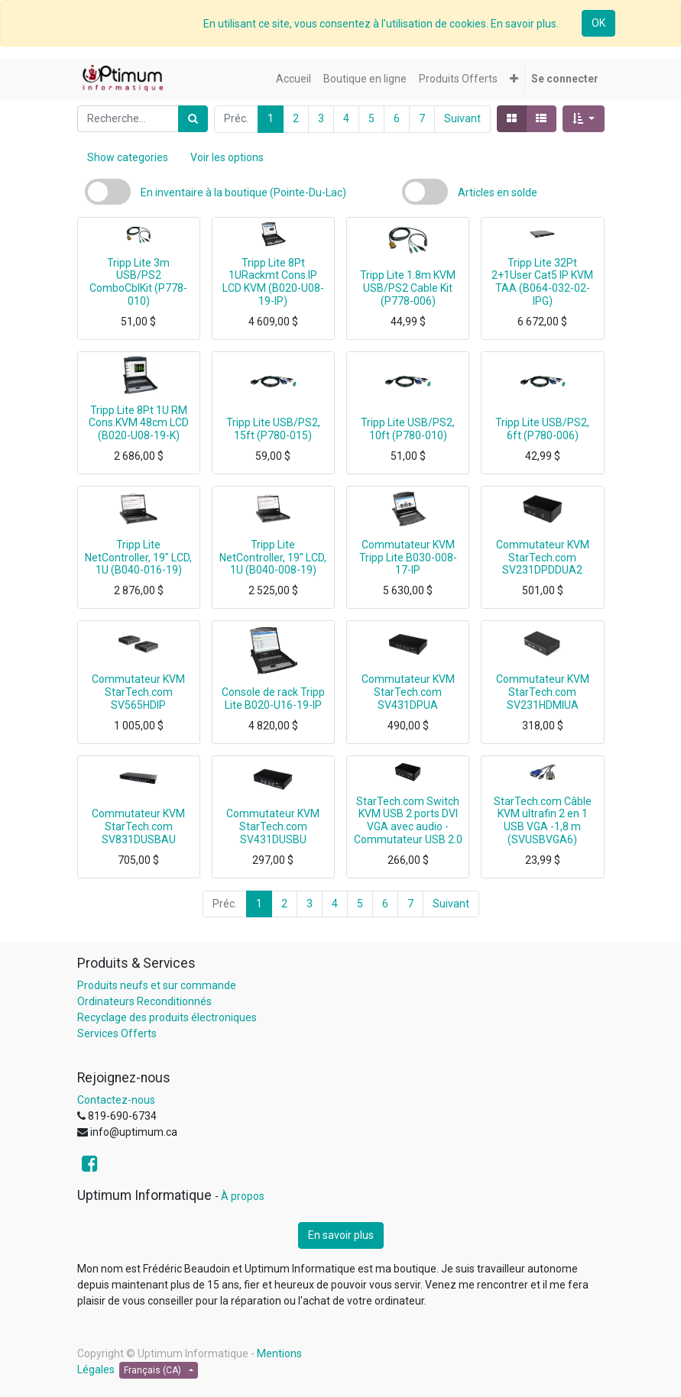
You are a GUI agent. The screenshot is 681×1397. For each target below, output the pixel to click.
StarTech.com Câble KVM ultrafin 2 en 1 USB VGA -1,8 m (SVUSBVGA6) (543, 820)
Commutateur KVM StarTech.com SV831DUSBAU (138, 826)
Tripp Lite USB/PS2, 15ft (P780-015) (273, 428)
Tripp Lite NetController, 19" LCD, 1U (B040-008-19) (272, 557)
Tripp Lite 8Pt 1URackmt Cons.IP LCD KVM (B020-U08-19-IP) (273, 282)
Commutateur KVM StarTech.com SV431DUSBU (272, 826)
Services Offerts (117, 1033)
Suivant (462, 118)
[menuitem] (293, 79)
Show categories (127, 157)
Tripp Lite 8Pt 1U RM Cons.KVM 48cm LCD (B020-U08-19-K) (139, 423)
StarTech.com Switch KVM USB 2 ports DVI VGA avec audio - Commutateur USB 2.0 (408, 820)
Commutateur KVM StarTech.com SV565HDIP (138, 692)
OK (598, 23)
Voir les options (227, 157)
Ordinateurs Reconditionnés (144, 1001)
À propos (242, 1196)
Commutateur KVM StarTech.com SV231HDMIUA (542, 692)
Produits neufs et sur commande (156, 985)
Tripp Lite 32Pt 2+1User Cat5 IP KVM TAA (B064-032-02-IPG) (542, 282)
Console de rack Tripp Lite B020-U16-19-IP (273, 698)
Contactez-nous (116, 1100)
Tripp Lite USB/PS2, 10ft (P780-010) (408, 428)
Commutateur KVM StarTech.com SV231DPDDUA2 (542, 557)
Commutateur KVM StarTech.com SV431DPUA (408, 692)
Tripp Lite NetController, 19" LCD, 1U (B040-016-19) (138, 557)
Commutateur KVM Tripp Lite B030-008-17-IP (408, 557)
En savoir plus (341, 1235)
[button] (514, 79)
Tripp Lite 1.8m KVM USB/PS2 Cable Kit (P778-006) (408, 288)
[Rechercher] (193, 118)
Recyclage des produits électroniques (167, 1017)
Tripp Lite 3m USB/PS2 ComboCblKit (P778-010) (138, 282)
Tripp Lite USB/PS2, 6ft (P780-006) (542, 428)
